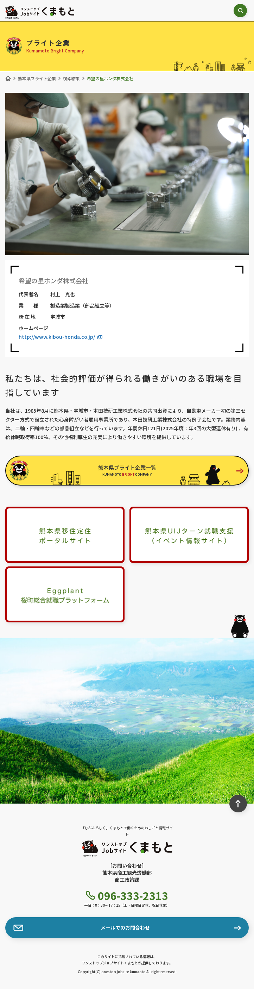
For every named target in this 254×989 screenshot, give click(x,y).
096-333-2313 (127, 895)
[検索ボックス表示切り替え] (240, 10)
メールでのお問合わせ (81, 928)
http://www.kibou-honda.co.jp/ (60, 336)
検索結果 (71, 78)
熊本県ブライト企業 (37, 78)
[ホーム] (8, 78)
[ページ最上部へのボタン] (238, 803)
